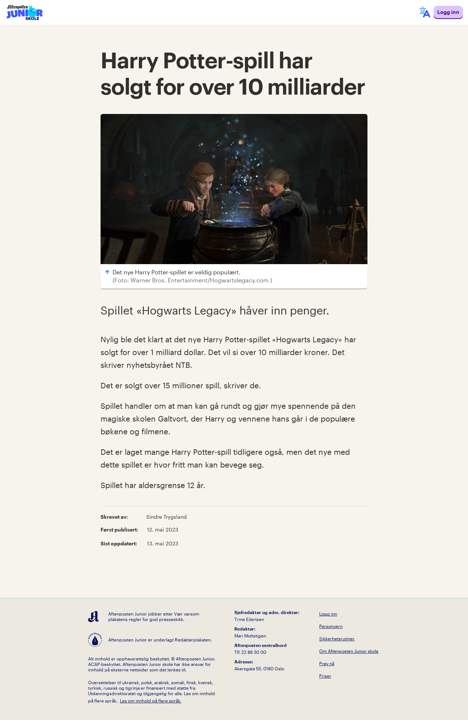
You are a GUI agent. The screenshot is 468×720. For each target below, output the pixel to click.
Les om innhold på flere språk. (150, 700)
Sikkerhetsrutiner (337, 638)
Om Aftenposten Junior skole (348, 651)
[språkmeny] (425, 12)
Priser (325, 675)
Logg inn (328, 613)
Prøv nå (326, 663)
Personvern (331, 626)
